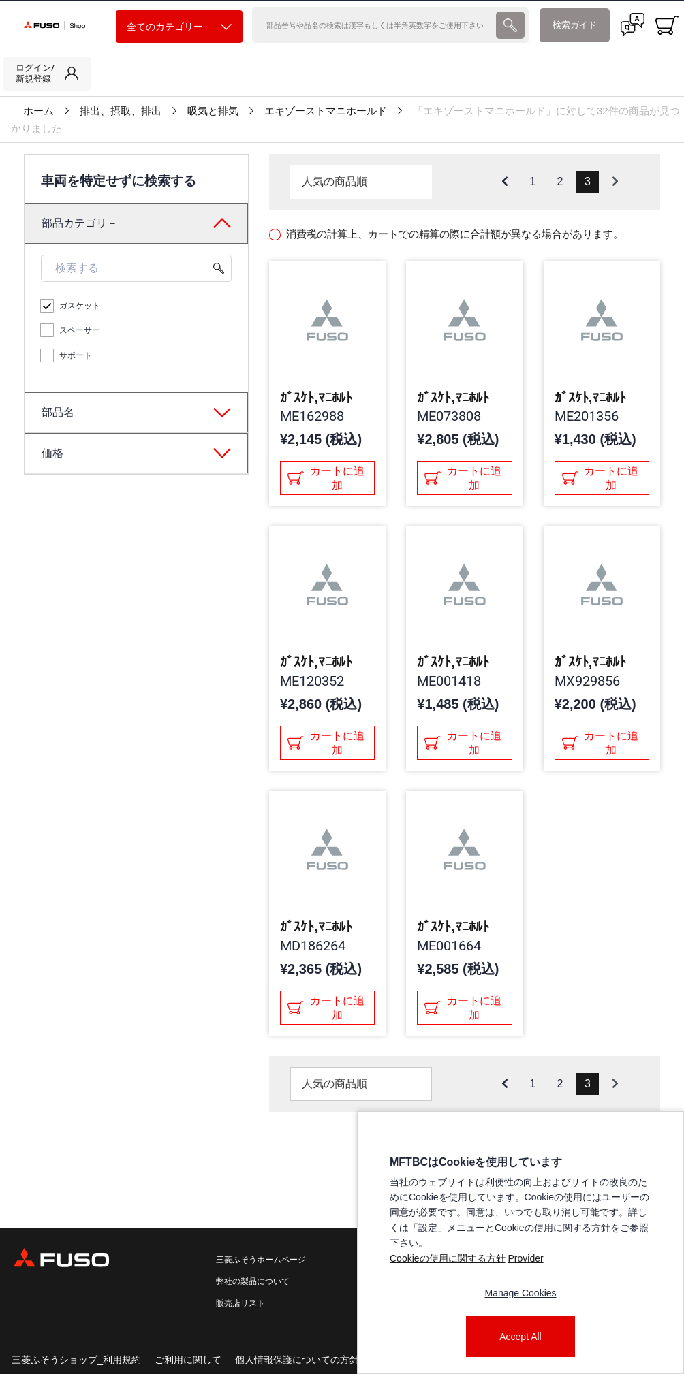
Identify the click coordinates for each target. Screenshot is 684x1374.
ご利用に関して (188, 1359)
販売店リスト (240, 1303)
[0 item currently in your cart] (667, 25)
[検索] (373, 25)
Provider (525, 1258)
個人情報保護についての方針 (297, 1359)
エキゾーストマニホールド (325, 111)
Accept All (520, 1336)
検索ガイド (575, 25)
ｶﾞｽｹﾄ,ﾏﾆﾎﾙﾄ (316, 397)
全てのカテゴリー (179, 26)
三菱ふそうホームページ (261, 1259)
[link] (47, 74)
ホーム (38, 111)
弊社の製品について (253, 1281)
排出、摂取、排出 (120, 111)
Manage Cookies (520, 1293)
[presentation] (510, 25)
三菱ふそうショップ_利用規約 (76, 1359)
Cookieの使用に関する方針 (448, 1258)
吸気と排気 (212, 111)
